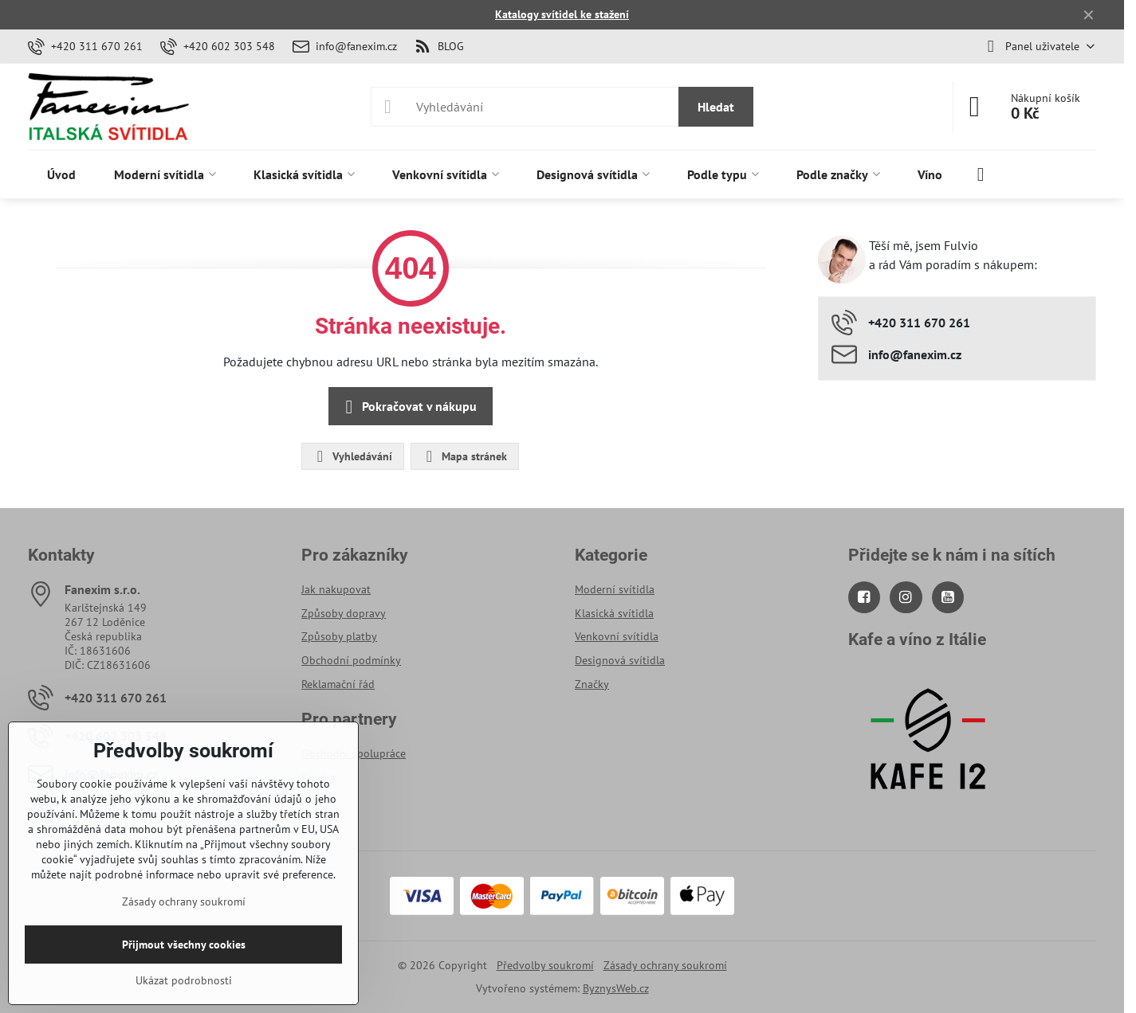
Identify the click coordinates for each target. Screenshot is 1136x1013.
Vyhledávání (352, 456)
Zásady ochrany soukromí (665, 965)
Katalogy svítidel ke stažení (562, 14)
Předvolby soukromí (545, 965)
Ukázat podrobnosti (184, 980)
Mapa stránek (464, 456)
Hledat (716, 107)
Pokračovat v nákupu (408, 407)
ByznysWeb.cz (616, 988)
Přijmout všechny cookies (184, 944)
